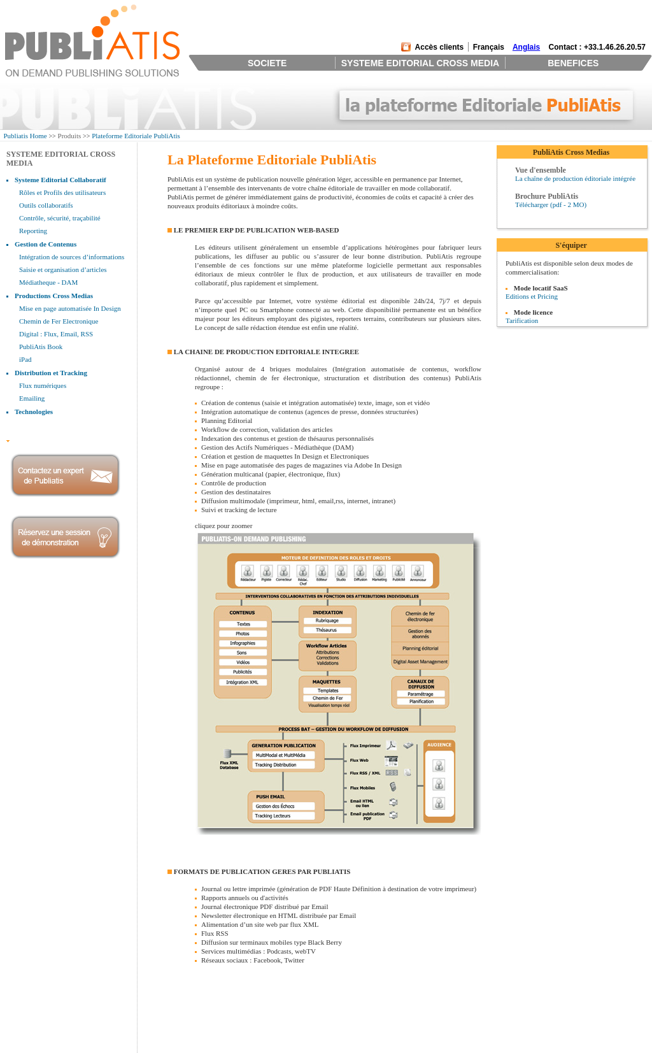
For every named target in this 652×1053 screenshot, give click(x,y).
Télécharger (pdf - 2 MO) (550, 204)
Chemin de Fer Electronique (58, 321)
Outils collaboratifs (46, 205)
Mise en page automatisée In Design (70, 308)
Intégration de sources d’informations (71, 257)
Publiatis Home (25, 136)
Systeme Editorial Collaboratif (60, 179)
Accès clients (439, 47)
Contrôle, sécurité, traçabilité (60, 218)
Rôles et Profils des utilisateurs (62, 192)
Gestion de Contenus (45, 244)
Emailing (32, 398)
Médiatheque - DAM (48, 282)
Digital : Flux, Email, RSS (56, 334)
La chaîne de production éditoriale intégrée (575, 178)
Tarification (522, 320)
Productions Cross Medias (54, 295)
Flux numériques (42, 385)
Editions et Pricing (532, 296)
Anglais (526, 47)
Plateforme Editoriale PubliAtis (136, 136)
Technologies (34, 411)
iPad (25, 359)
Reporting (33, 230)
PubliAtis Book (40, 346)
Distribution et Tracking (51, 372)
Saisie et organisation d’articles (63, 269)
